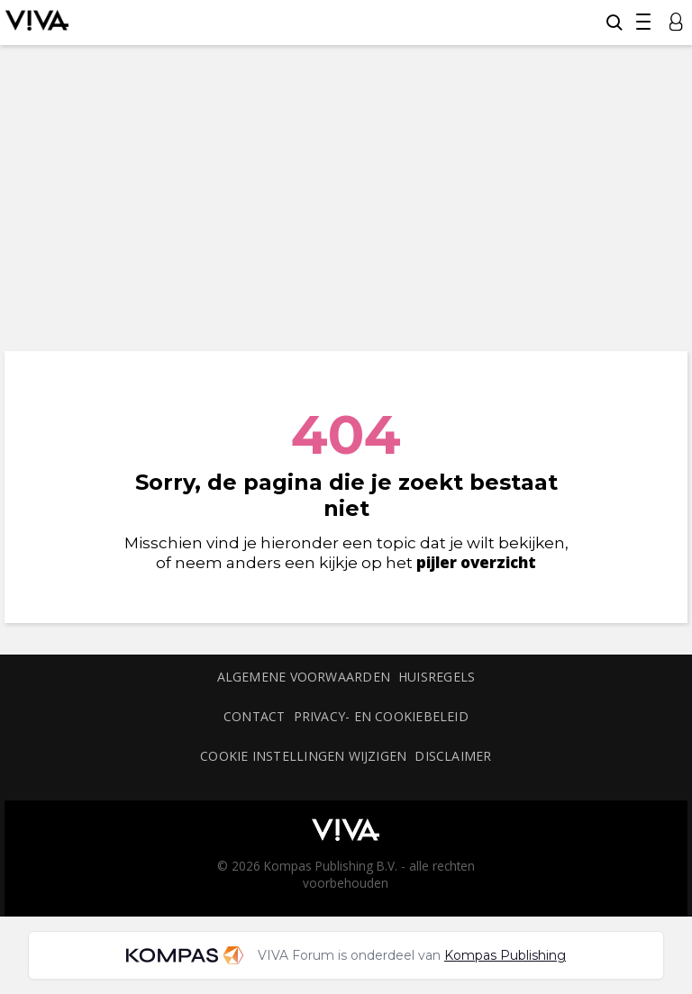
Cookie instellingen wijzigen (303, 755)
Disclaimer (452, 755)
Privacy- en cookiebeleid (381, 716)
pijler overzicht (476, 562)
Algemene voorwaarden (303, 676)
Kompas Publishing (505, 955)
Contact (254, 716)
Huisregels (436, 676)
